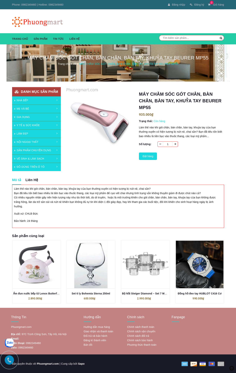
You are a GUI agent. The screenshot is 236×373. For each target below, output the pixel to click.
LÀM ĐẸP (21, 133)
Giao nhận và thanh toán (98, 331)
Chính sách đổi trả (138, 335)
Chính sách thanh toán (140, 326)
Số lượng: (145, 144)
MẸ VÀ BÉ (21, 108)
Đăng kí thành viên (95, 340)
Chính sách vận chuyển (141, 331)
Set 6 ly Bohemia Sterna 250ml (91, 293)
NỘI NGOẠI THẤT (26, 141)
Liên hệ (74, 38)
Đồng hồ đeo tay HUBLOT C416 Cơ (199, 293)
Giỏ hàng (216, 4)
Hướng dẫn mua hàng (97, 326)
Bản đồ (88, 344)
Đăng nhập (176, 4)
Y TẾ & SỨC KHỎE (27, 125)
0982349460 (28, 4)
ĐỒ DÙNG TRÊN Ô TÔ (29, 166)
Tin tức (58, 38)
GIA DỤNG (22, 117)
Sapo (81, 363)
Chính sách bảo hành (140, 340)
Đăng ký (197, 4)
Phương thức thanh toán (142, 344)
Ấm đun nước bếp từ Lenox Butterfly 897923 (41, 293)
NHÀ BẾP (21, 100)
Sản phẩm (40, 38)
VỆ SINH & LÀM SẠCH (29, 158)
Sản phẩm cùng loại (28, 236)
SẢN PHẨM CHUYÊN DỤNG (32, 150)
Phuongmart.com (48, 363)
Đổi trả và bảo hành (95, 335)
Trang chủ (20, 38)
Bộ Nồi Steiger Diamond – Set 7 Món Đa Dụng (150, 293)
